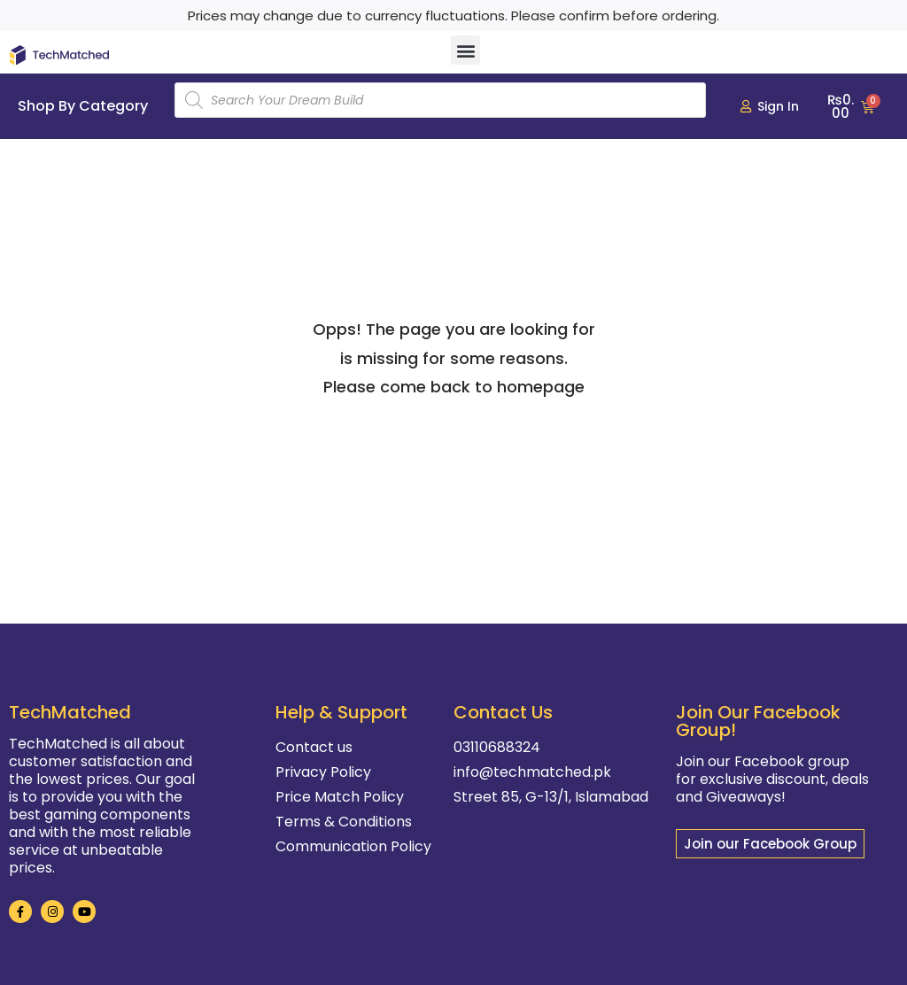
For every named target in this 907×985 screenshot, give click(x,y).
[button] (465, 50)
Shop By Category (83, 106)
